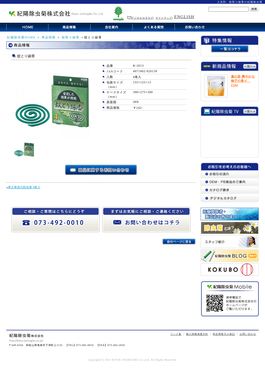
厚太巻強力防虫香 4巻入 (24, 187)
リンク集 (175, 334)
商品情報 (49, 37)
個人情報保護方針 (197, 334)
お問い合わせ (248, 334)
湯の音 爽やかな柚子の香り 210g (243, 81)
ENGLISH (184, 16)
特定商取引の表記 (224, 334)
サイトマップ (163, 17)
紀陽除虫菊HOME (21, 37)
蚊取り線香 (71, 37)
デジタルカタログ (140, 17)
